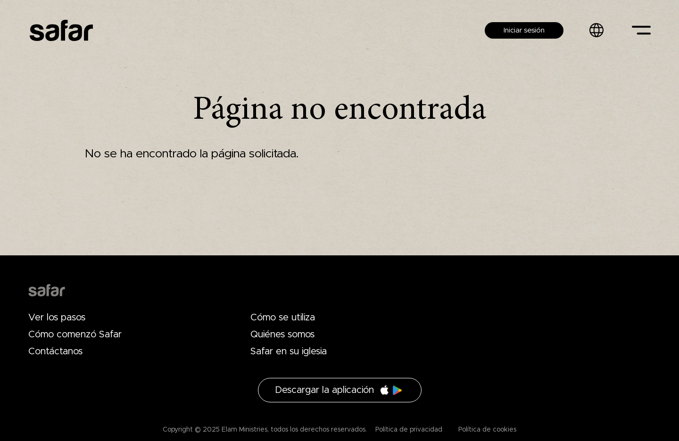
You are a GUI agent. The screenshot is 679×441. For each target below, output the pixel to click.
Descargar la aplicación (324, 390)
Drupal (46, 290)
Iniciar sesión (524, 30)
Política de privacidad (408, 429)
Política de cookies (486, 429)
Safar (61, 30)
